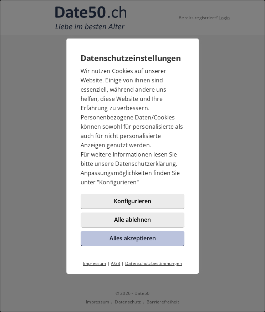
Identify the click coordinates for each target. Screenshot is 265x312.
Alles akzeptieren (132, 238)
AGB (115, 263)
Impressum (94, 263)
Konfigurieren (118, 182)
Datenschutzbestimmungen (153, 263)
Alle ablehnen (132, 220)
